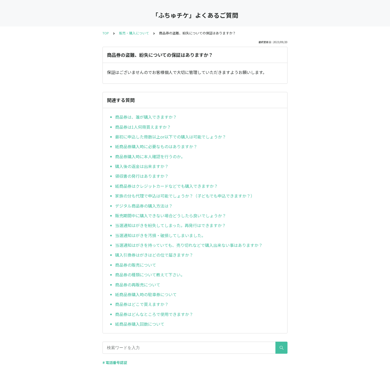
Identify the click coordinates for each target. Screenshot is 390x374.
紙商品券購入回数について (139, 324)
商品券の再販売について (137, 285)
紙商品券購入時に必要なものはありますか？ (156, 146)
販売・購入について (134, 33)
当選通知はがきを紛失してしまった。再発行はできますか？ (170, 225)
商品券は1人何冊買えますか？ (143, 127)
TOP (106, 33)
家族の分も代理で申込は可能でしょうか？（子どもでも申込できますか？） (185, 196)
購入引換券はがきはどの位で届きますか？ (154, 255)
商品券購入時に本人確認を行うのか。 (150, 156)
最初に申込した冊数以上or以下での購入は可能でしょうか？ (170, 137)
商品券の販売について (135, 265)
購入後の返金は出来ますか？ (142, 166)
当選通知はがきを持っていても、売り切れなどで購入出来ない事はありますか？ (189, 245)
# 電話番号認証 (115, 362)
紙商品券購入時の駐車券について (146, 294)
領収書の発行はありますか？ (142, 176)
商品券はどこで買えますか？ (142, 304)
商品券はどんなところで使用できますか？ (154, 314)
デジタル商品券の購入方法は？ (144, 206)
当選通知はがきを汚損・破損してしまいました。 (160, 235)
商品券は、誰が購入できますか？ (146, 117)
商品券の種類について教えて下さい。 (150, 275)
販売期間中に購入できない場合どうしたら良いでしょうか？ (170, 215)
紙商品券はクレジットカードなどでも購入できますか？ (166, 186)
